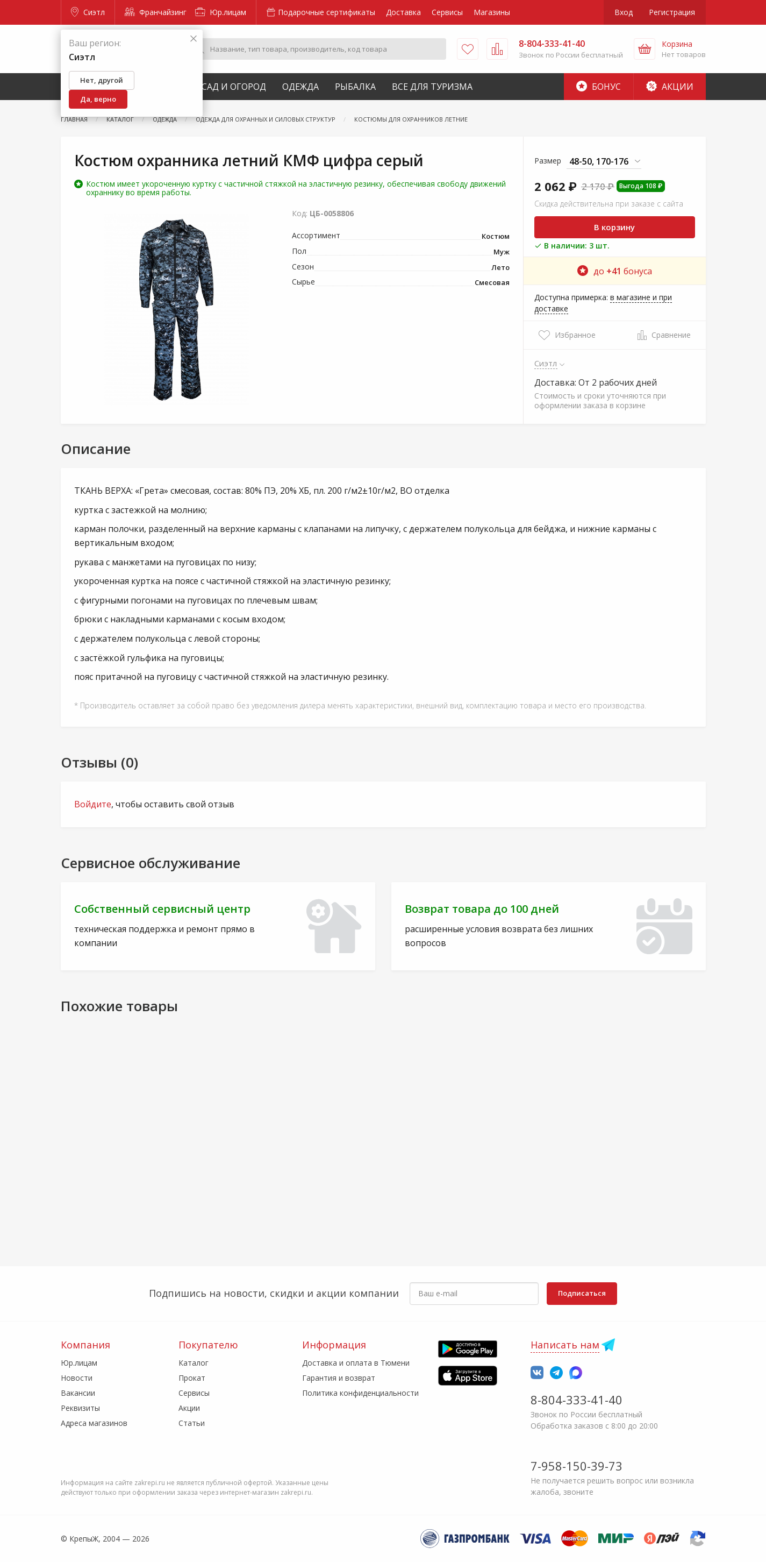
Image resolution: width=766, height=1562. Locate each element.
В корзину (614, 227)
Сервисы (447, 12)
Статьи (191, 1423)
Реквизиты (80, 1408)
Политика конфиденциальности (360, 1393)
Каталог (193, 1363)
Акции (669, 87)
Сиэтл (88, 12)
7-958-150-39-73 (576, 1466)
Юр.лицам (220, 12)
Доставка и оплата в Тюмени (356, 1363)
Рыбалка (355, 87)
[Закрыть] (193, 39)
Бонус (598, 87)
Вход (623, 12)
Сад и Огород (234, 87)
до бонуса (614, 271)
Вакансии (78, 1393)
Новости (76, 1378)
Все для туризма (432, 87)
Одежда (300, 87)
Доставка (403, 12)
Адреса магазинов (94, 1423)
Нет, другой (101, 80)
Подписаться (582, 1293)
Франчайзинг (156, 12)
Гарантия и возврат (338, 1378)
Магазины (492, 12)
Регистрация (672, 12)
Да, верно (98, 99)
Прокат (191, 1378)
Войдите (92, 804)
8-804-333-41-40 (576, 1399)
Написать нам (565, 1344)
